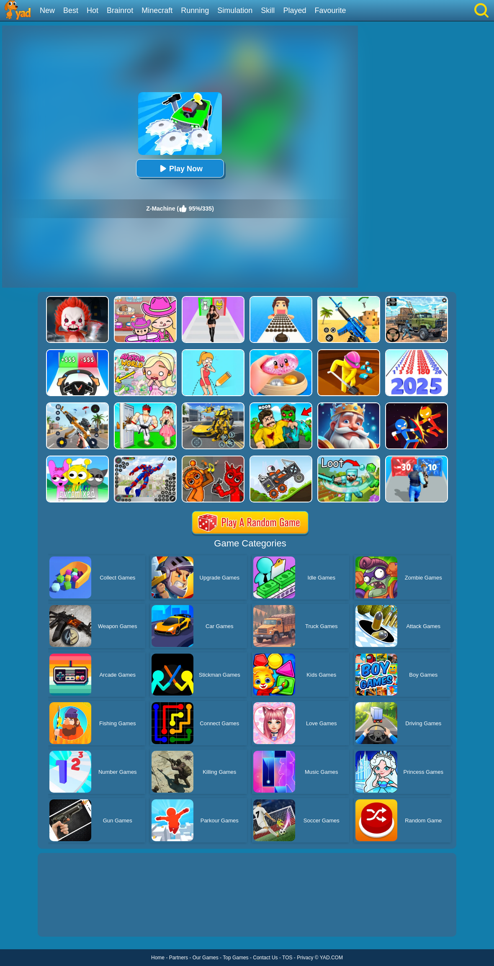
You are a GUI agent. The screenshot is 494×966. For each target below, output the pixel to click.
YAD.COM (331, 958)
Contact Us (265, 958)
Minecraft (157, 10)
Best (70, 10)
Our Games (206, 958)
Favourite (330, 10)
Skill (268, 10)
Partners (178, 958)
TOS (287, 958)
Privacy (305, 958)
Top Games (235, 958)
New (47, 10)
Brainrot (120, 10)
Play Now (180, 168)
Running (195, 10)
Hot (92, 10)
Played (294, 10)
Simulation (234, 10)
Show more (66, 920)
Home (158, 958)
